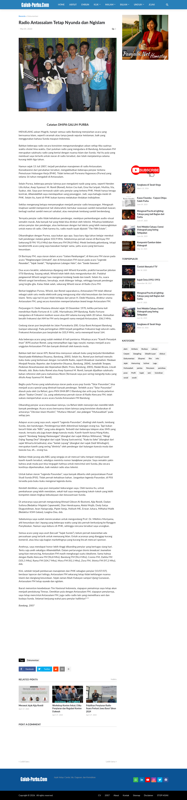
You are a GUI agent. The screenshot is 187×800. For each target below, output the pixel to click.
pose (125, 373)
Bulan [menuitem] (123, 4)
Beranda (22, 16)
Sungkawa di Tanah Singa (149, 184)
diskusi (162, 354)
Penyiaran (150, 368)
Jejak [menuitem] (152, 4)
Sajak (141, 373)
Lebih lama (110, 761)
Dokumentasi (32, 16)
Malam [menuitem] (109, 4)
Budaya (144, 349)
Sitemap (136, 795)
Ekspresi (141, 358)
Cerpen (126, 354)
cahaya (154, 349)
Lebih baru (24, 761)
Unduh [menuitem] (138, 4)
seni (149, 373)
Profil (133, 373)
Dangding (137, 354)
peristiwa (161, 368)
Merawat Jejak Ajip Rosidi (31, 705)
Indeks (114, 679)
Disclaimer (148, 795)
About (116, 795)
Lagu (155, 363)
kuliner (146, 363)
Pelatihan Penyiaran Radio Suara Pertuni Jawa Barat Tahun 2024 (101, 708)
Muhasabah (128, 368)
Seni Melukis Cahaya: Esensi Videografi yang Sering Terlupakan (150, 229)
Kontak (126, 795)
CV (99, 795)
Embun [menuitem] (85, 4)
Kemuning (135, 363)
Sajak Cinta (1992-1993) (148, 279)
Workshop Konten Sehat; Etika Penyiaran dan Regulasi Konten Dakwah (67, 708)
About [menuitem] (73, 4)
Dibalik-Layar (150, 354)
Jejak (126, 363)
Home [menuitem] (61, 4)
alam (125, 349)
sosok (134, 377)
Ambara (134, 349)
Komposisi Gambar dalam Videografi (149, 244)
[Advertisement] (68, 632)
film (150, 358)
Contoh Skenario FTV (147, 266)
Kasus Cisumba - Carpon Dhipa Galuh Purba (151, 199)
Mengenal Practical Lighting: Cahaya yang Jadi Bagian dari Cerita (150, 214)
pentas (139, 368)
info (157, 358)
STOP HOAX (162, 795)
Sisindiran (159, 373)
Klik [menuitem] (96, 4)
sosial (126, 377)
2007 (107, 795)
